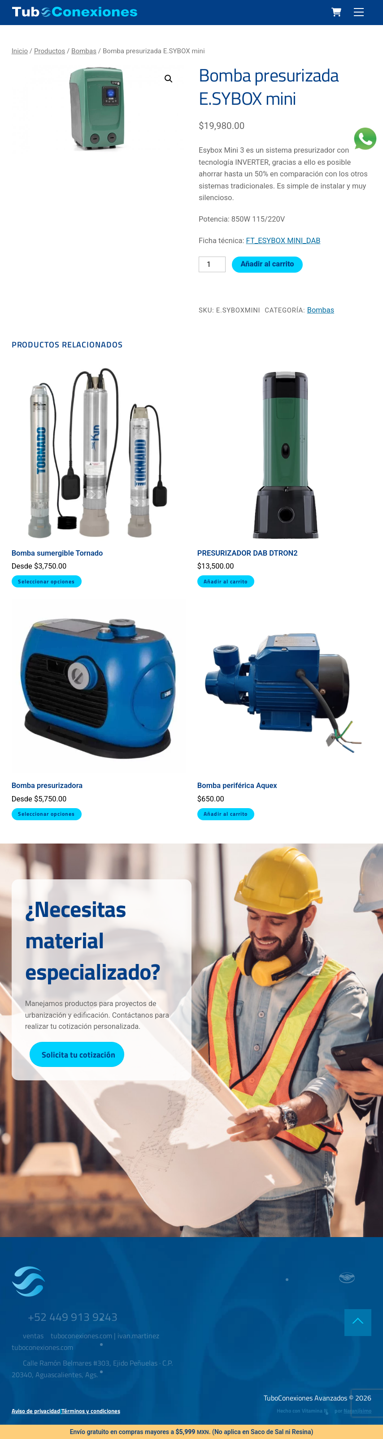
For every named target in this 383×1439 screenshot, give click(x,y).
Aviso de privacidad (36, 1411)
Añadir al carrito (267, 264)
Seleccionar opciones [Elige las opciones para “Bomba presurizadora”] (46, 813)
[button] (169, 79)
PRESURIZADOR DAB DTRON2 (247, 553)
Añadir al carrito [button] (226, 581)
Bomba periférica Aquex (237, 785)
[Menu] (359, 12)
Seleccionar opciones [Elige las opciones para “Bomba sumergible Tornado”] (46, 581)
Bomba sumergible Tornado (57, 553)
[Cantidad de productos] (212, 265)
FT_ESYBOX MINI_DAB (283, 240)
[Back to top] (357, 1324)
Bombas (83, 51)
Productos (49, 51)
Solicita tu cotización (78, 1055)
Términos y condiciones (90, 1411)
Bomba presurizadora (47, 785)
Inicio (20, 51)
